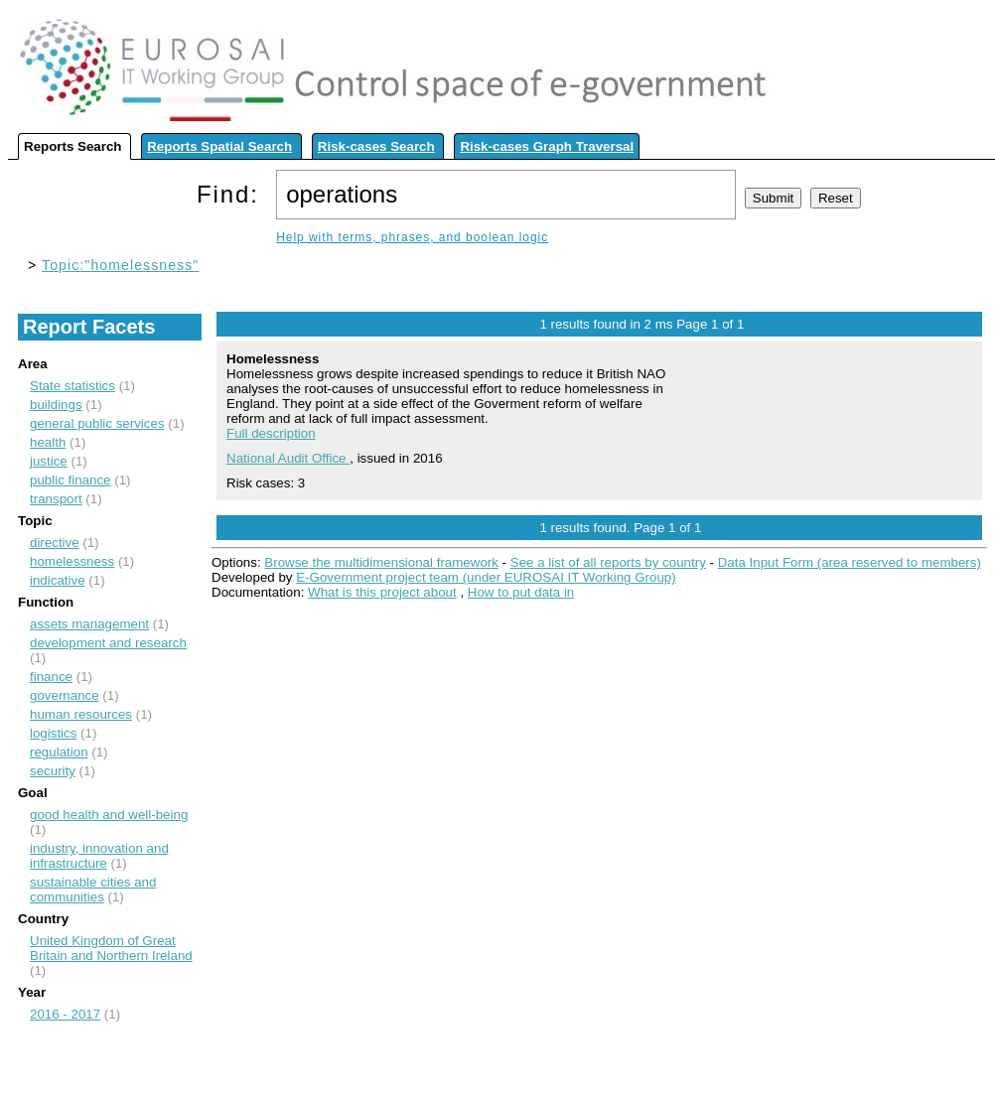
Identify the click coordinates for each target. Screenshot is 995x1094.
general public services (97, 423)
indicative (57, 580)
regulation (59, 752)
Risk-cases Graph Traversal (547, 146)
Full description (271, 433)
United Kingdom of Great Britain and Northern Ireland (111, 948)
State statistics (72, 385)
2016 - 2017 (65, 1014)
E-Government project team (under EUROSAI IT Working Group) (485, 577)
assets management (89, 623)
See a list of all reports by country (608, 562)
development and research (108, 642)
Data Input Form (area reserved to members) (849, 562)
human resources (81, 714)
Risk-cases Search (376, 146)
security (52, 770)
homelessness (72, 561)
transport (56, 498)
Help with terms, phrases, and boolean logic (412, 237)
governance (64, 695)
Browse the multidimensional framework (381, 562)
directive (54, 542)
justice (49, 461)
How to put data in (521, 592)
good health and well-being (109, 814)
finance (51, 676)
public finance (70, 480)
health (48, 442)
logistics (53, 733)
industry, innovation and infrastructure (99, 856)
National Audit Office (288, 458)
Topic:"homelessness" (120, 265)
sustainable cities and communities (93, 889)
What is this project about (382, 592)
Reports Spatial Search (219, 146)
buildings (56, 404)
